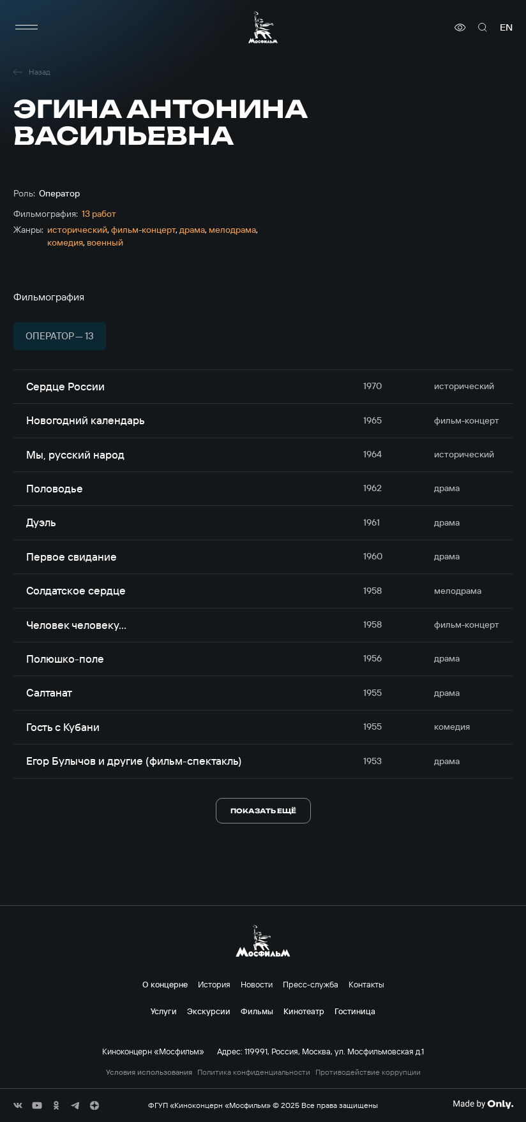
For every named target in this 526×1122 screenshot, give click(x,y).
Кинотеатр (303, 1011)
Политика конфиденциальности (253, 1072)
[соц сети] (18, 1105)
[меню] (26, 27)
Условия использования (149, 1072)
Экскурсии (208, 1011)
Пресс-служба (310, 984)
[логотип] (263, 27)
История (214, 984)
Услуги (164, 1011)
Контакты (366, 984)
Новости (257, 984)
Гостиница (354, 1011)
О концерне (165, 984)
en (506, 27)
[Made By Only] (483, 1104)
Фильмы (257, 1011)
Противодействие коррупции (368, 1072)
